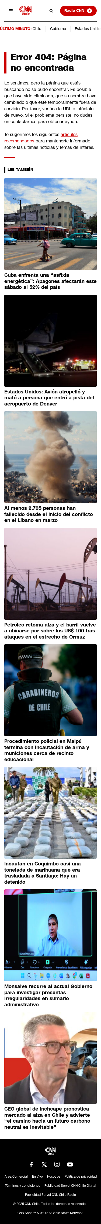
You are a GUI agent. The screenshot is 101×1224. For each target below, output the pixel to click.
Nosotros (53, 1176)
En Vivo (37, 1176)
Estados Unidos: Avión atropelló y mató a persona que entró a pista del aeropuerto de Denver (49, 397)
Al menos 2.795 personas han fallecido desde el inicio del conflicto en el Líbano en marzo (48, 514)
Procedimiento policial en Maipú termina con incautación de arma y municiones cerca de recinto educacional (46, 750)
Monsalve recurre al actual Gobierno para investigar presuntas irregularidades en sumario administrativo (48, 995)
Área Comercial (16, 1176)
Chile (37, 28)
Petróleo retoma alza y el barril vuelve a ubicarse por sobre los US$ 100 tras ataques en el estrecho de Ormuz (50, 630)
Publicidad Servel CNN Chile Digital (70, 1186)
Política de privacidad (81, 1176)
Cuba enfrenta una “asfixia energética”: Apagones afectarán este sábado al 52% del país (50, 281)
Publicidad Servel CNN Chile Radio (50, 1195)
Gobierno (58, 28)
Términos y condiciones (22, 1186)
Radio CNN (78, 11)
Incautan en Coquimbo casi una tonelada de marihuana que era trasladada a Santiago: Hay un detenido (42, 873)
